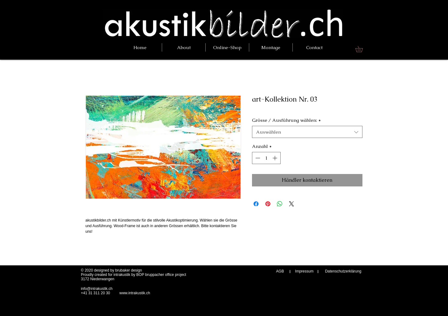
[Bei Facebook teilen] (256, 204)
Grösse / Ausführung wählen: (286, 120)
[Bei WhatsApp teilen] (279, 204)
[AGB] (280, 271)
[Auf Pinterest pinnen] (268, 204)
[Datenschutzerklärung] (343, 271)
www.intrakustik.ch (134, 293)
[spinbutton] (266, 158)
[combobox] (307, 132)
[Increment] (275, 158)
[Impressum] (304, 271)
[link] (362, 49)
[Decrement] (257, 158)
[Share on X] (291, 204)
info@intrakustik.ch (97, 288)
